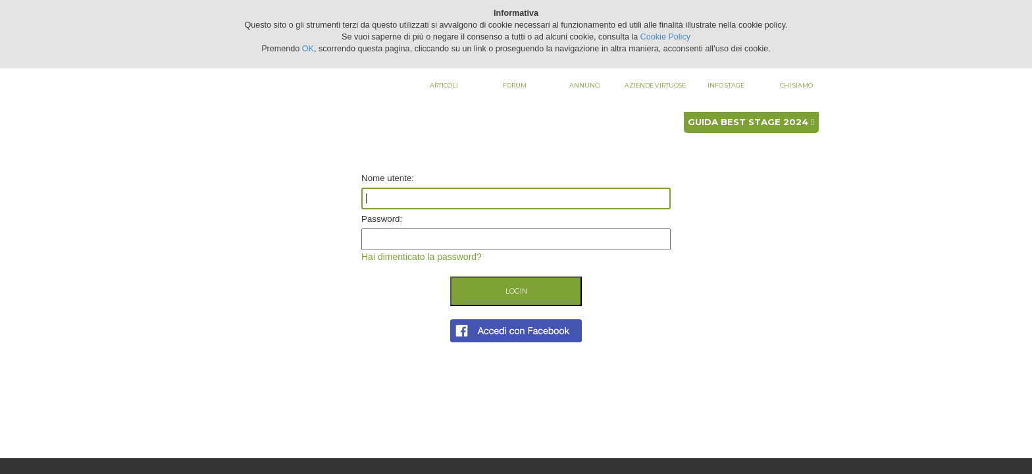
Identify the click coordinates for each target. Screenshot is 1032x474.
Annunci (585, 85)
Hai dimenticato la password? (421, 256)
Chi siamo (796, 85)
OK (308, 48)
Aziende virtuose (655, 85)
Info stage (726, 85)
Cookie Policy (665, 36)
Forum (515, 85)
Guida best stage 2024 (751, 122)
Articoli (444, 85)
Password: (381, 219)
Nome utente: (387, 178)
